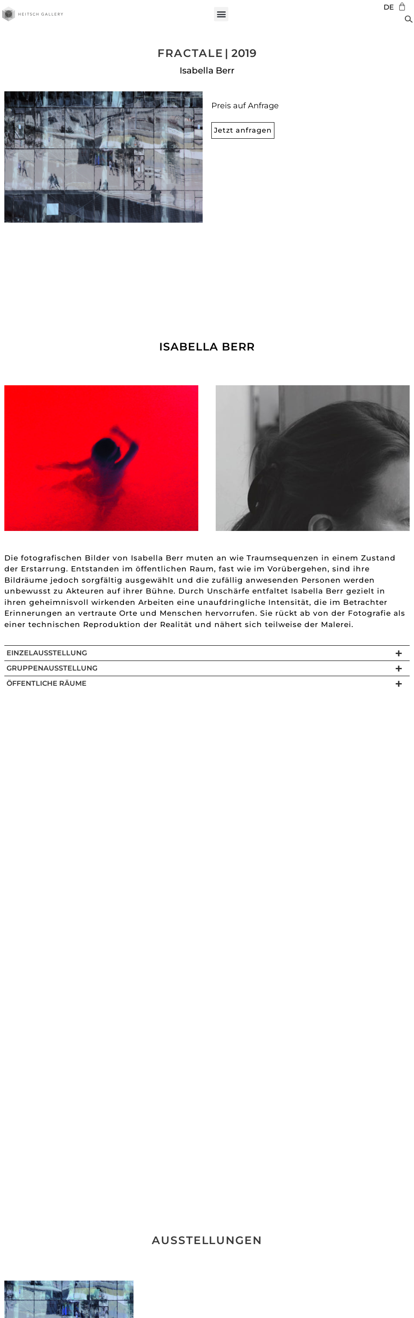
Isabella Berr (207, 70)
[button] (221, 14)
